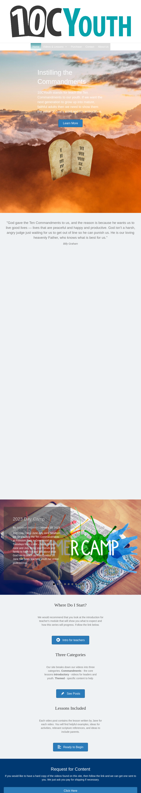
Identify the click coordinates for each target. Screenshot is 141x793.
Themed (56, 765)
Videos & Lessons (53, 46)
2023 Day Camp (29, 448)
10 (87, 514)
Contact (89, 46)
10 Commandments (62, 749)
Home (35, 46)
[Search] (70, 782)
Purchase (76, 46)
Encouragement (60, 754)
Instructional (58, 759)
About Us (103, 46)
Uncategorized (59, 770)
